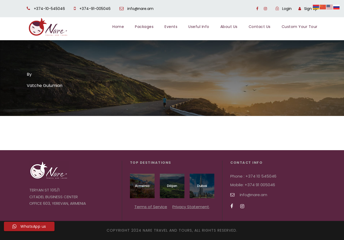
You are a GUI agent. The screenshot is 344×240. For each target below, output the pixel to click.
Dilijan (172, 185)
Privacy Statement (190, 206)
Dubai (202, 185)
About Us (229, 26)
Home (118, 26)
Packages (144, 26)
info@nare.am (136, 8)
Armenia (142, 185)
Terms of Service (150, 206)
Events (171, 26)
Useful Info (198, 26)
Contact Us (260, 26)
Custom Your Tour (300, 26)
